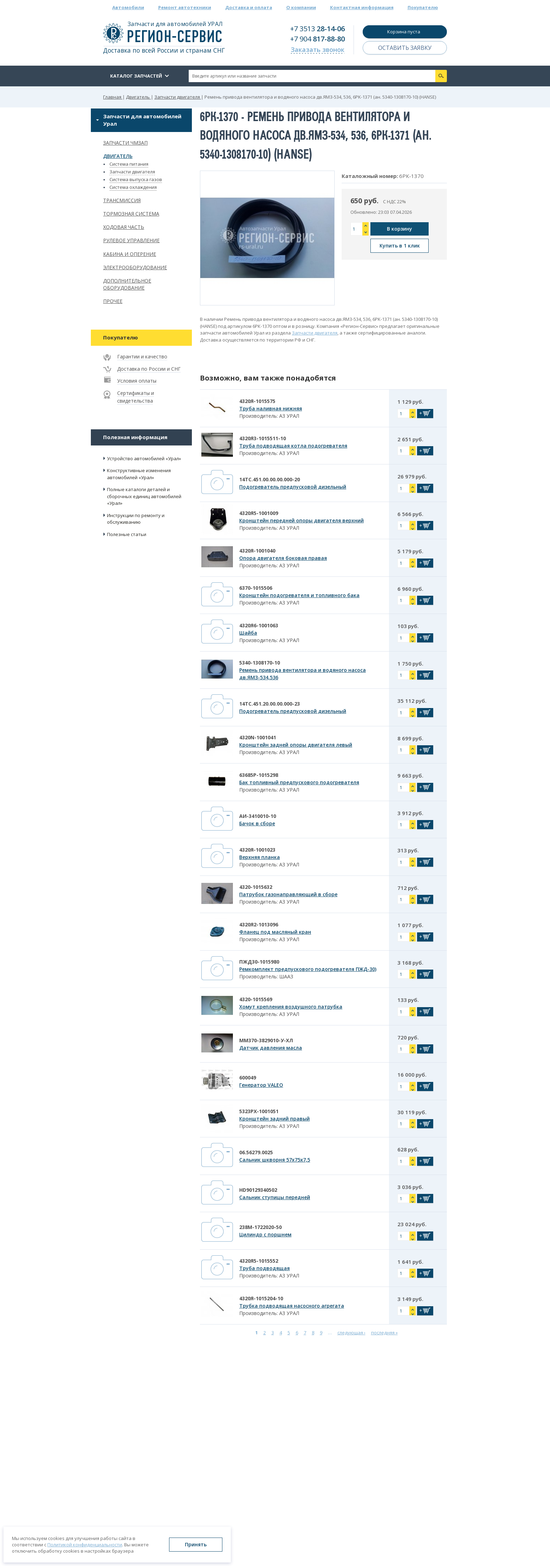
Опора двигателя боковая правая (283, 558)
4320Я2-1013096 (258, 924)
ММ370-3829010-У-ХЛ (266, 1040)
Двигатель (118, 156)
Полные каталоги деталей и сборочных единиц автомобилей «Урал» (144, 496)
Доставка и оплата (248, 7)
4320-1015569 (255, 999)
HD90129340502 (258, 1190)
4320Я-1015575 (257, 401)
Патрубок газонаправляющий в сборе (288, 894)
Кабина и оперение (129, 254)
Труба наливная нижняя (270, 408)
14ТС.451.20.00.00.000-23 (269, 703)
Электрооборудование (135, 267)
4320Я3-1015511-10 (262, 438)
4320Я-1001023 (257, 849)
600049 (247, 1077)
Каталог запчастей (136, 76)
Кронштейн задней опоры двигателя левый (295, 744)
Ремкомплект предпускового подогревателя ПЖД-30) (307, 969)
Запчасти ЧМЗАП (125, 142)
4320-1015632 (255, 887)
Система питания (128, 164)
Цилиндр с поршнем (265, 1234)
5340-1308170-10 (259, 662)
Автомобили (128, 7)
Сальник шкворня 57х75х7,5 (274, 1159)
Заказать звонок (317, 49)
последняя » (384, 1332)
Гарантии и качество (142, 356)
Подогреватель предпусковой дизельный (292, 486)
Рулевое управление (131, 240)
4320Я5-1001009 (258, 513)
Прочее (112, 301)
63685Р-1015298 (258, 775)
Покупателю (423, 7)
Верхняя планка (259, 857)
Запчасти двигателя (132, 172)
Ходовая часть (123, 227)
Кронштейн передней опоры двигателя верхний (301, 520)
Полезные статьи (126, 534)
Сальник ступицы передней (274, 1197)
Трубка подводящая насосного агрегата (291, 1305)
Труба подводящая (264, 1268)
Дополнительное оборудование (127, 284)
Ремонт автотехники (184, 7)
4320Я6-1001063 (258, 625)
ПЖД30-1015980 (259, 961)
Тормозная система (131, 213)
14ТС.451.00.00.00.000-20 (269, 479)
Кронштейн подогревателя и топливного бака (299, 595)
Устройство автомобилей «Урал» (144, 458)
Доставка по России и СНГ (149, 368)
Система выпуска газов (135, 179)
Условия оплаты (136, 380)
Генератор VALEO (261, 1085)
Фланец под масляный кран (275, 932)
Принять (196, 1544)
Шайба (248, 632)
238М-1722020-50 (260, 1227)
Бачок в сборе (257, 823)
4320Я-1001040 (257, 550)
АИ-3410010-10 (257, 816)
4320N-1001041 (257, 737)
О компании (301, 7)
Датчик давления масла (270, 1047)
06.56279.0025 (256, 1152)
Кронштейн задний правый (274, 1118)
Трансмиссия (122, 200)
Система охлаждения (133, 187)
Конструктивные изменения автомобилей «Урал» (139, 474)
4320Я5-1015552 (258, 1260)
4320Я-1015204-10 (261, 1298)
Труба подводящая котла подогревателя (293, 445)
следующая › (351, 1332)
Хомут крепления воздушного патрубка (290, 1006)
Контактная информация (362, 7)
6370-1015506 (255, 587)
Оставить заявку (404, 48)
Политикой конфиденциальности (84, 1544)
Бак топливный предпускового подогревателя (299, 782)
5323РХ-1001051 (259, 1111)
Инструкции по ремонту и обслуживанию (136, 519)
